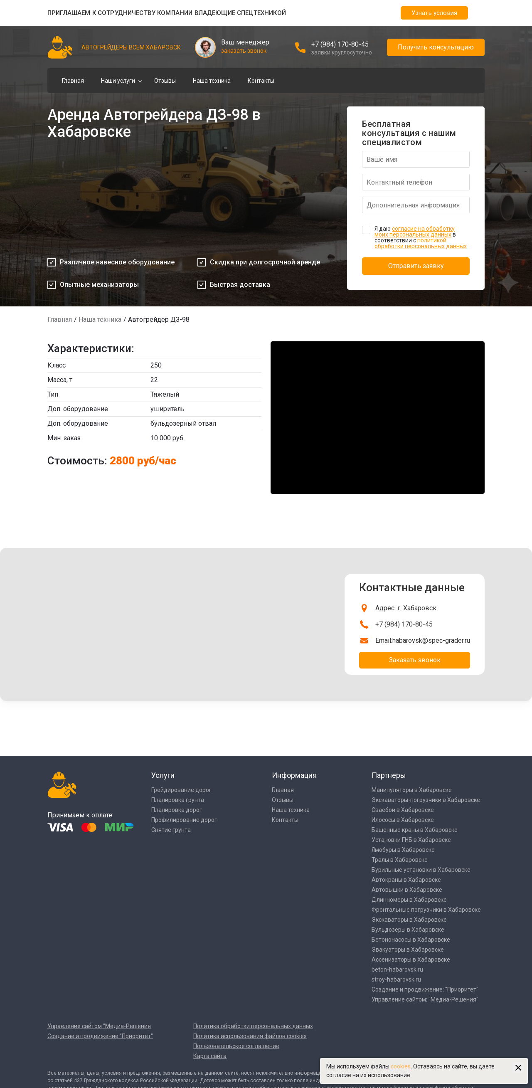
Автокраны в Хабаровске (406, 879)
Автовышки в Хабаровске (407, 889)
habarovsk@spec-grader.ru (431, 640)
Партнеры (389, 775)
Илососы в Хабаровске (403, 820)
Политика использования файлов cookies (250, 1036)
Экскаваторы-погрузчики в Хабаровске (426, 800)
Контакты (261, 80)
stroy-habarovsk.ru (396, 979)
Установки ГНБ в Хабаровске (411, 839)
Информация (294, 775)
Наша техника (212, 80)
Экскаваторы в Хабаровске (409, 919)
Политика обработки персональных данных (253, 1026)
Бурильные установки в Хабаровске (421, 869)
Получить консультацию (436, 47)
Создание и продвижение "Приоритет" (100, 1036)
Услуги (163, 775)
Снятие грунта (171, 829)
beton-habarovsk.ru (397, 969)
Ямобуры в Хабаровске (403, 849)
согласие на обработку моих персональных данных (414, 231)
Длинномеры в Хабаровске (409, 899)
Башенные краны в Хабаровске (415, 829)
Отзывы (165, 80)
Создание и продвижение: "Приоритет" (425, 989)
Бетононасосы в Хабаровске (411, 939)
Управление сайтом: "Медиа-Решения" (425, 999)
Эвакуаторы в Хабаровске (408, 949)
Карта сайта (210, 1056)
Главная (73, 80)
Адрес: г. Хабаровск (405, 608)
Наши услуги (118, 80)
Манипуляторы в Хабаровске (412, 790)
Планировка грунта (177, 800)
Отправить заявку (416, 266)
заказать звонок (243, 50)
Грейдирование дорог (181, 790)
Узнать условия (434, 13)
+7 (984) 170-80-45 (340, 44)
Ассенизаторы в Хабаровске (411, 959)
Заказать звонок (415, 660)
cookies (401, 1066)
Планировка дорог (176, 810)
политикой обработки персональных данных (420, 243)
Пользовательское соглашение (236, 1046)
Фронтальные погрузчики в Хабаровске (426, 909)
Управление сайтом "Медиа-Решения (99, 1026)
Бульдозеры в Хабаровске (408, 929)
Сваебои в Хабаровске (403, 810)
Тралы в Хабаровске (400, 859)
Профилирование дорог (184, 820)
